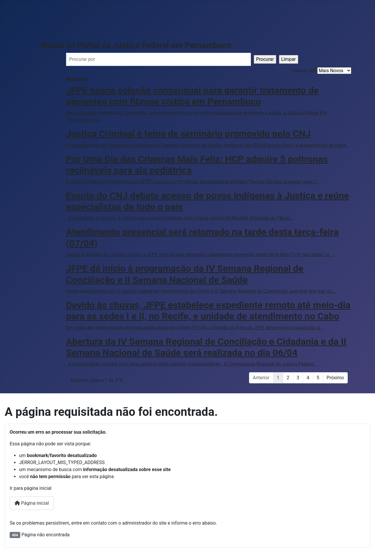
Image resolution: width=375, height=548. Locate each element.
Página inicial (32, 503)
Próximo (335, 377)
